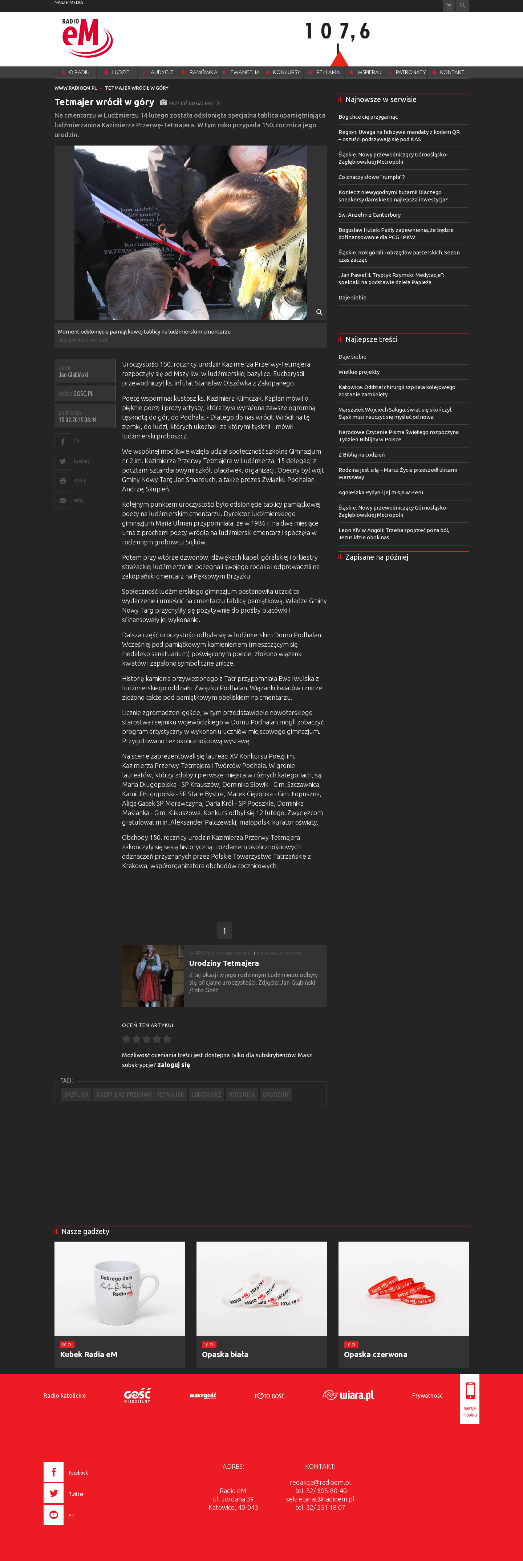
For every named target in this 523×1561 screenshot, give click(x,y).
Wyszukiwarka (462, 6)
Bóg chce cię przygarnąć (368, 117)
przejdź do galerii (190, 103)
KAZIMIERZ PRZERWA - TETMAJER (140, 1094)
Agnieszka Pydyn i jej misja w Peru (380, 492)
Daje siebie (352, 297)
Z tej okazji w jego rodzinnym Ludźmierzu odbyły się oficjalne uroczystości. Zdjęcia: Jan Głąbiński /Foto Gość (253, 982)
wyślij (79, 500)
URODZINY (276, 1094)
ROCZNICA (242, 1094)
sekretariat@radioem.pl (320, 1499)
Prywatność (427, 1395)
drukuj (80, 480)
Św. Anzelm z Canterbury (369, 215)
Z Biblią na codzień (361, 454)
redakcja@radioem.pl (320, 1482)
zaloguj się (173, 1064)
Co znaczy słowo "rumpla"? (371, 177)
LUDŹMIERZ (206, 1094)
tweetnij (81, 461)
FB (77, 441)
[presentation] (81, 1526)
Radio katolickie (65, 1395)
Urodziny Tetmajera (224, 963)
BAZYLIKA (76, 1094)
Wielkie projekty (359, 372)
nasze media (68, 2)
